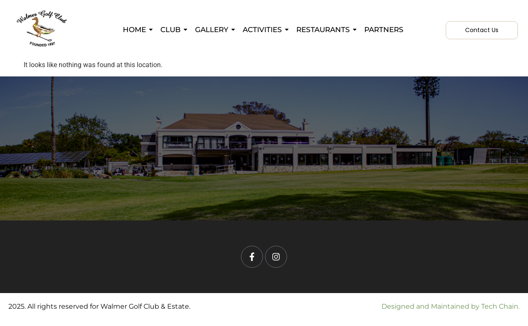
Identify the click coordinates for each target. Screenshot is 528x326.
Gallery (213, 29)
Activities (264, 29)
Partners (383, 29)
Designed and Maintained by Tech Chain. (451, 306)
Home (136, 29)
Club (172, 29)
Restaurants (324, 29)
